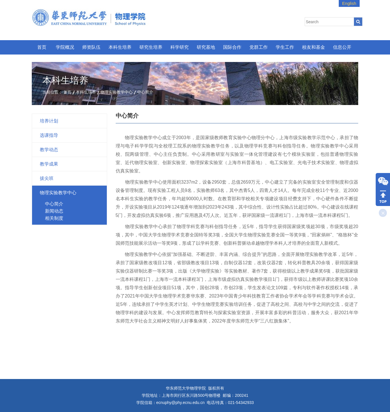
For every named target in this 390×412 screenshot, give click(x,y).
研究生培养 (150, 47)
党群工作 (258, 47)
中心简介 (145, 92)
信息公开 (342, 47)
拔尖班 (47, 178)
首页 (41, 47)
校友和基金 (313, 47)
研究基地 (206, 47)
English (349, 3)
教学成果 (49, 164)
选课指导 (49, 135)
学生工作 (285, 47)
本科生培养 (120, 47)
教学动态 (49, 149)
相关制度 (54, 218)
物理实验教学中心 (117, 92)
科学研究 (179, 47)
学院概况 (65, 47)
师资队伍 (91, 47)
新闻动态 (54, 211)
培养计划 (49, 120)
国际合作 (232, 47)
